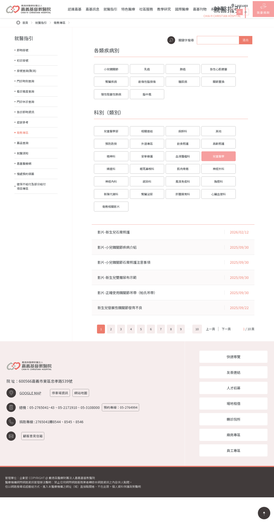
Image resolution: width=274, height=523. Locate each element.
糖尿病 (139, 126)
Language (234, 5)
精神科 (202, 177)
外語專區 (109, 177)
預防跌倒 (233, 163)
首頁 (22, 65)
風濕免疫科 (202, 203)
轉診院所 (236, 443)
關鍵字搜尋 (180, 83)
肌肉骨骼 (233, 190)
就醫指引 (104, 9)
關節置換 (171, 126)
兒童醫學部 (109, 163)
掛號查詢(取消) (26, 113)
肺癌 (171, 112)
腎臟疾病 (233, 112)
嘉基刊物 (194, 9)
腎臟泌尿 (140, 217)
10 (204, 348)
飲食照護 (140, 177)
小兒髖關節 (109, 112)
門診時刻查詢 (25, 124)
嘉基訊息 (86, 9)
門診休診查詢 (25, 144)
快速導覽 (236, 377)
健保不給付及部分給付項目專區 (31, 229)
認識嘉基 (68, 9)
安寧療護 (233, 177)
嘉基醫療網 (24, 206)
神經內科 (140, 203)
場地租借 (236, 426)
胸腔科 (233, 203)
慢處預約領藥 (25, 216)
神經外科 (109, 203)
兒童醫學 (140, 190)
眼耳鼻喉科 (202, 190)
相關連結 (140, 163)
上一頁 (220, 347)
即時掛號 (22, 93)
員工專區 (236, 475)
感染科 (171, 203)
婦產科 (171, 190)
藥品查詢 (22, 186)
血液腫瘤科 (109, 190)
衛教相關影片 (233, 217)
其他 (202, 163)
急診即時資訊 (25, 155)
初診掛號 (22, 103)
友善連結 (236, 394)
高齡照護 (171, 177)
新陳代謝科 (109, 217)
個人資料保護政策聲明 (126, 512)
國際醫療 (176, 9)
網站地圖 (82, 416)
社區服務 (140, 9)
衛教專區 (59, 65)
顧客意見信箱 (34, 459)
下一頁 (233, 347)
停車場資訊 (61, 416)
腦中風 (233, 126)
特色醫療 (122, 9)
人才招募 (236, 410)
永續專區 (212, 9)
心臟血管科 (202, 217)
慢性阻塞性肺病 (202, 126)
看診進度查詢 (25, 134)
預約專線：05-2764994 (122, 430)
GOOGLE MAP (30, 416)
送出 (246, 83)
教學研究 (158, 9)
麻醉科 (171, 163)
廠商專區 (236, 459)
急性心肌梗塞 (202, 112)
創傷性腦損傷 (108, 126)
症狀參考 (22, 165)
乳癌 (140, 112)
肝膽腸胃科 (171, 217)
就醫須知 (22, 196)
